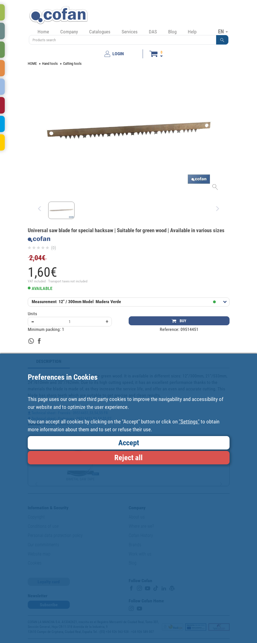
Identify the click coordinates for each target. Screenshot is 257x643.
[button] (222, 40)
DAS (153, 31)
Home (43, 31)
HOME (32, 63)
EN (223, 31)
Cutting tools (72, 63)
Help (192, 31)
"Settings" (189, 421)
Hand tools (50, 63)
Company (69, 31)
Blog (172, 31)
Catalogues (99, 31)
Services (130, 31)
